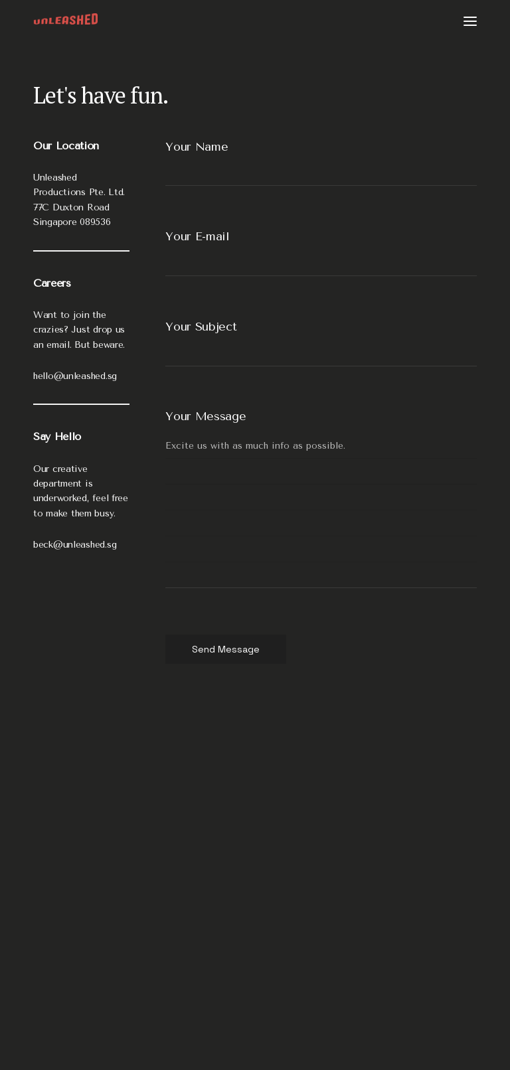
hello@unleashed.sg (75, 376)
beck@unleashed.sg (74, 544)
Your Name (196, 146)
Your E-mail (197, 236)
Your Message (205, 416)
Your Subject (200, 326)
